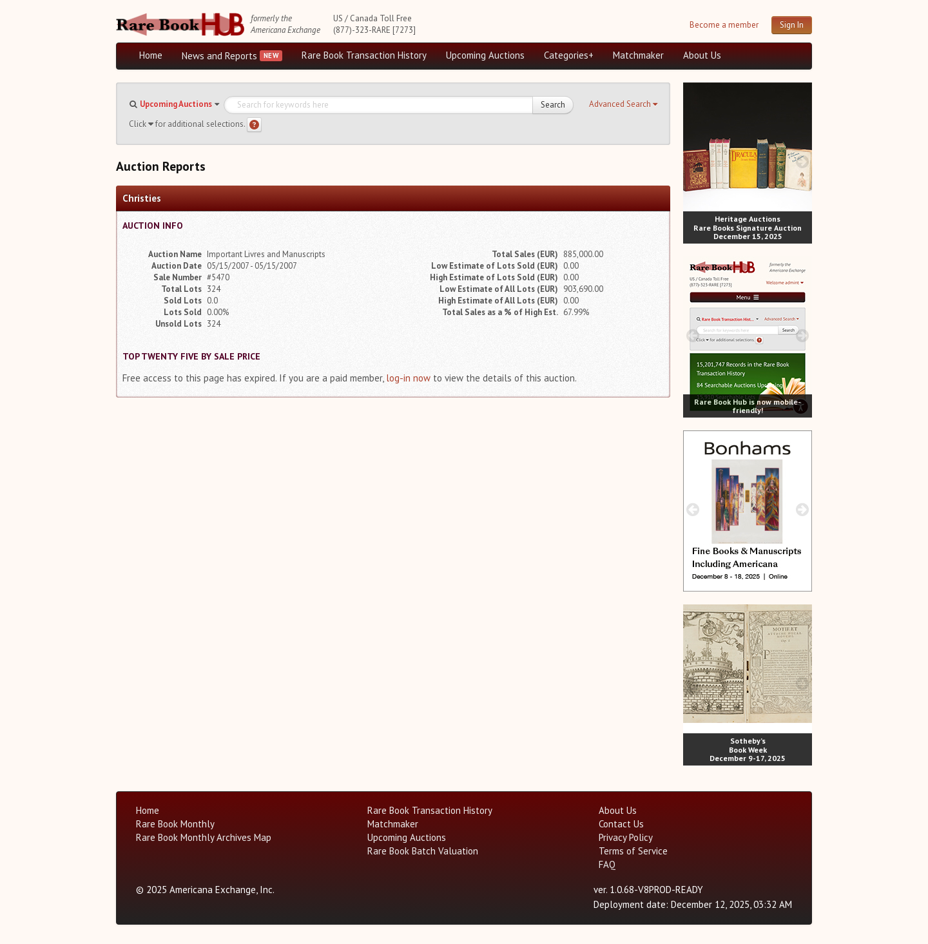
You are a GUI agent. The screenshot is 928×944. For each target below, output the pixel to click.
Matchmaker (638, 55)
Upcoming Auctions (485, 55)
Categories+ (569, 55)
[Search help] (254, 124)
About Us (702, 55)
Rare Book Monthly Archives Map (203, 837)
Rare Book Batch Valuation (422, 851)
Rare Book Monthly (175, 824)
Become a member (724, 24)
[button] (623, 104)
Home (150, 55)
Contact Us (621, 824)
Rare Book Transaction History (364, 55)
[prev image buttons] (692, 161)
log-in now (408, 378)
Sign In (792, 24)
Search (553, 104)
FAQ (607, 864)
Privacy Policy (626, 837)
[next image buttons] (802, 161)
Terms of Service (633, 851)
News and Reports (219, 56)
